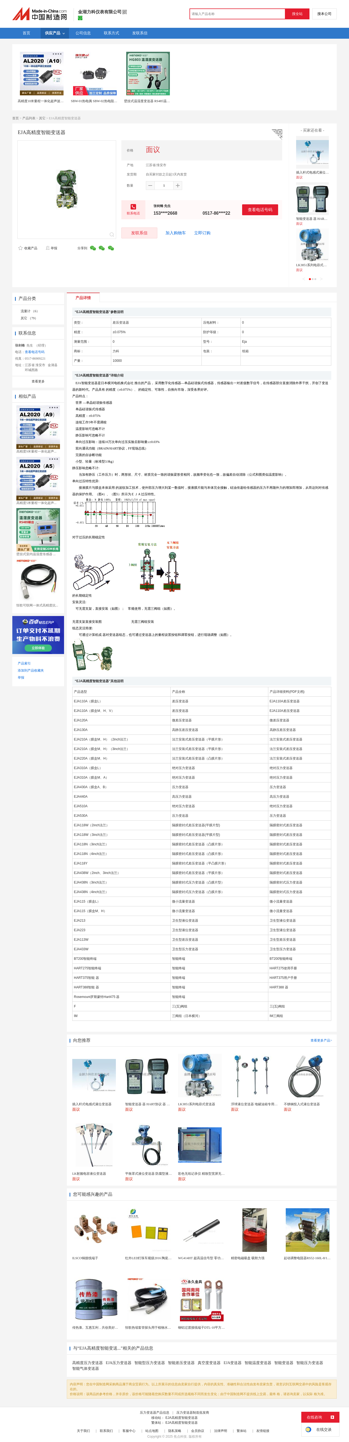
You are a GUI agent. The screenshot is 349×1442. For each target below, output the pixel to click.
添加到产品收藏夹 (31, 670)
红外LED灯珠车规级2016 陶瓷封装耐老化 (155, 1258)
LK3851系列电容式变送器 (314, 265)
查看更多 (38, 381)
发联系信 (139, 232)
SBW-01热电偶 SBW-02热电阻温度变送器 (100, 101)
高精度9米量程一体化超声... (36, 451)
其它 (42, 118)
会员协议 (197, 1431)
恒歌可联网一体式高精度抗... (37, 605)
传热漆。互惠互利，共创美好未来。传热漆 (103, 1327)
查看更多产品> (321, 1040)
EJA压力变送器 (118, 1363)
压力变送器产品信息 (154, 1412)
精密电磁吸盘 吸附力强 (247, 1258)
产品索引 (24, 663)
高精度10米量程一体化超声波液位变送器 (47, 101)
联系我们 (106, 1431)
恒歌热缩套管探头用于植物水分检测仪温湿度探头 (161, 1327)
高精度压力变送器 (87, 1363)
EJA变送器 (233, 1363)
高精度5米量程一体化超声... (36, 503)
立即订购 (202, 233)
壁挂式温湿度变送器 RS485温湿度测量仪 (153, 101)
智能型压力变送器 (149, 1363)
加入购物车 (176, 233)
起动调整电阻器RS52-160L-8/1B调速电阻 (313, 1258)
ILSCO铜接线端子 (85, 1258)
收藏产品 (27, 248)
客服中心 (129, 1431)
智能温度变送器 (258, 1363)
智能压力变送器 (309, 1363)
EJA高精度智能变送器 (182, 1418)
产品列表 (28, 118)
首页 (15, 118)
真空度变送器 (209, 1363)
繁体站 (241, 1431)
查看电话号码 (260, 209)
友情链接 (262, 1431)
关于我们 (83, 1431)
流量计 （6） (30, 311)
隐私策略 (174, 1431)
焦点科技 (180, 1436)
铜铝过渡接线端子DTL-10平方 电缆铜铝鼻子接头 (213, 1327)
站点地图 (151, 1431)
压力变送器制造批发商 (192, 1412)
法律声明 (220, 1431)
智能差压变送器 (181, 1363)
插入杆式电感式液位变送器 (315, 172)
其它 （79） (29, 318)
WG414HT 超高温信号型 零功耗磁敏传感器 (209, 1258)
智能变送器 (283, 1363)
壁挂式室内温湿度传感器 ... (36, 554)
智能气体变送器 (85, 1369)
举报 (51, 248)
